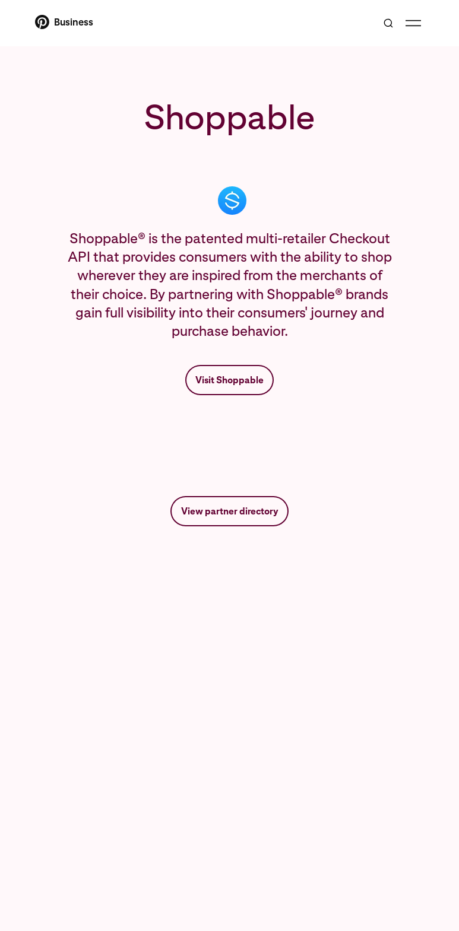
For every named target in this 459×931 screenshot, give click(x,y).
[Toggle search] (388, 23)
